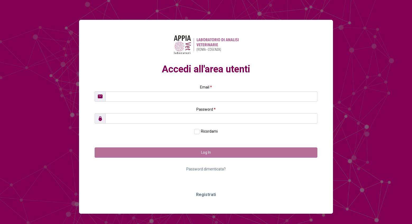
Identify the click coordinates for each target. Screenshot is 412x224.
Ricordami (209, 131)
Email (206, 87)
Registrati (206, 194)
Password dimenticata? (206, 169)
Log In (206, 152)
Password (206, 109)
